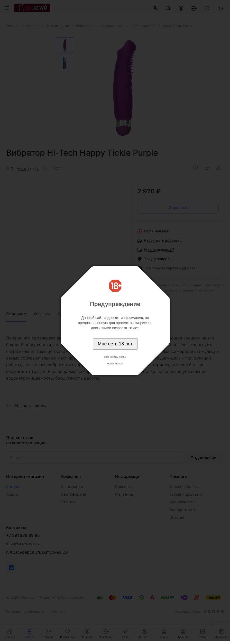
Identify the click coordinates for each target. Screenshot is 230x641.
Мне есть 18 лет (115, 343)
